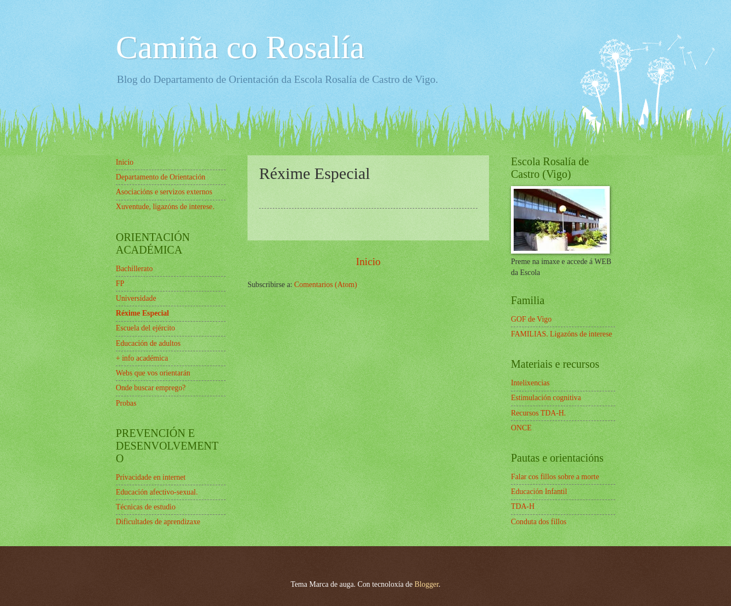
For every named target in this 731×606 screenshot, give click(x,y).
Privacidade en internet (150, 477)
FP (120, 283)
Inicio (368, 261)
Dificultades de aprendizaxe (158, 522)
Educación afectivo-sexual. (157, 492)
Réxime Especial (142, 313)
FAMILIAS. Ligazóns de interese (561, 334)
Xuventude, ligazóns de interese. (165, 207)
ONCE (521, 428)
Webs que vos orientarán (153, 373)
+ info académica (142, 358)
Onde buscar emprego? (150, 388)
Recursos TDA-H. (538, 413)
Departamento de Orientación (160, 177)
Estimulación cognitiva (546, 398)
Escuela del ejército (145, 328)
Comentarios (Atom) (325, 284)
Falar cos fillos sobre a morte (555, 477)
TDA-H (523, 506)
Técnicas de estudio (146, 507)
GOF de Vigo (531, 319)
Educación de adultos (148, 343)
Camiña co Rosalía (240, 47)
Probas (126, 403)
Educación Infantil (539, 491)
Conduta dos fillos (538, 522)
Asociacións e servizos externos (164, 192)
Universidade (136, 298)
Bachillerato (134, 269)
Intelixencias (530, 383)
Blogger (426, 584)
